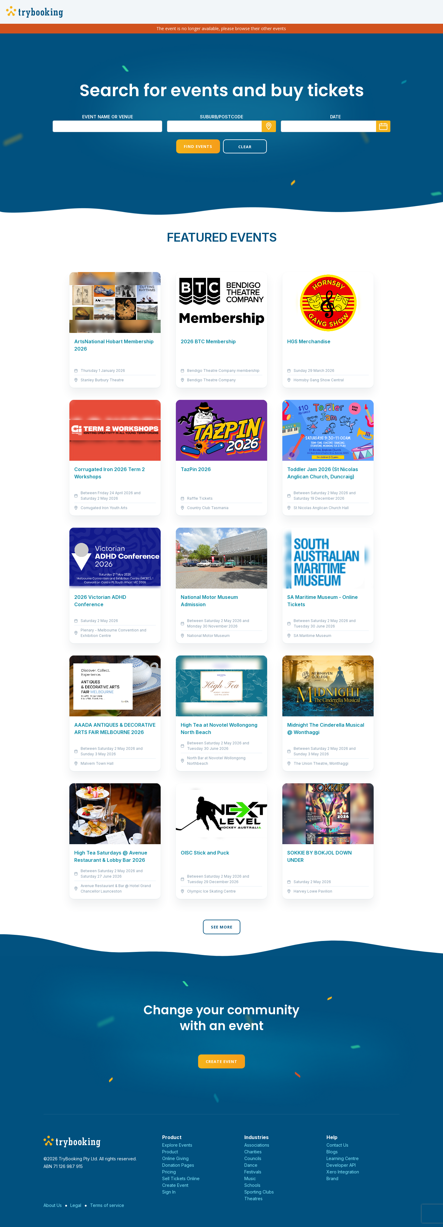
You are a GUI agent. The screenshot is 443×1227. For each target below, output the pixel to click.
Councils (252, 1158)
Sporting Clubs (259, 1191)
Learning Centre (342, 1158)
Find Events (198, 146)
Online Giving (175, 1158)
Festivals (252, 1171)
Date (335, 116)
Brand (332, 1178)
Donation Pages (178, 1165)
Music (250, 1178)
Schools (252, 1185)
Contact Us (337, 1145)
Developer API (341, 1165)
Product (170, 1151)
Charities (253, 1151)
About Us (53, 1205)
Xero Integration (342, 1171)
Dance (250, 1165)
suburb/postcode (221, 116)
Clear (245, 146)
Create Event (221, 1061)
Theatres (253, 1198)
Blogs (332, 1151)
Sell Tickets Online (181, 1178)
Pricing (169, 1171)
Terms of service (107, 1205)
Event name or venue (107, 116)
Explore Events (177, 1145)
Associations (256, 1145)
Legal (75, 1205)
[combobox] (221, 126)
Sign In (169, 1191)
